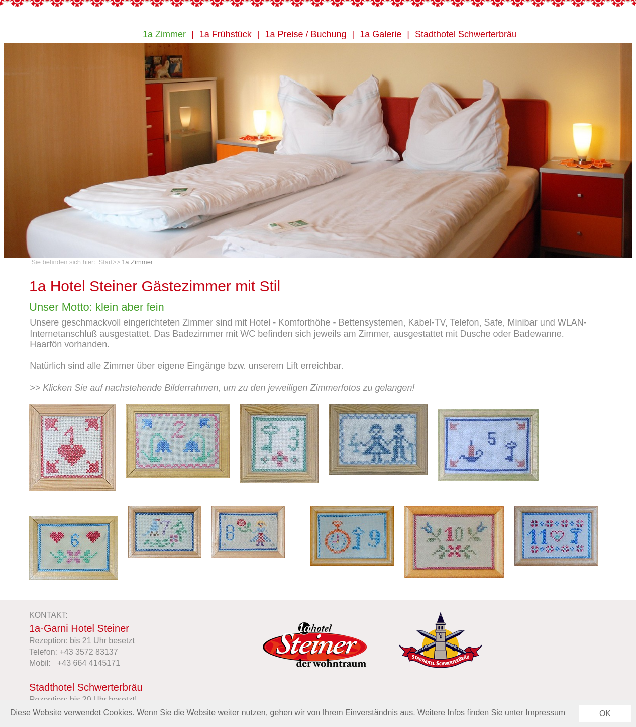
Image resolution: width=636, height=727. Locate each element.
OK (605, 716)
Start (106, 262)
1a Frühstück (225, 34)
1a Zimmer (164, 34)
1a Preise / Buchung (305, 34)
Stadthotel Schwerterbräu (466, 34)
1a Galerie (380, 34)
